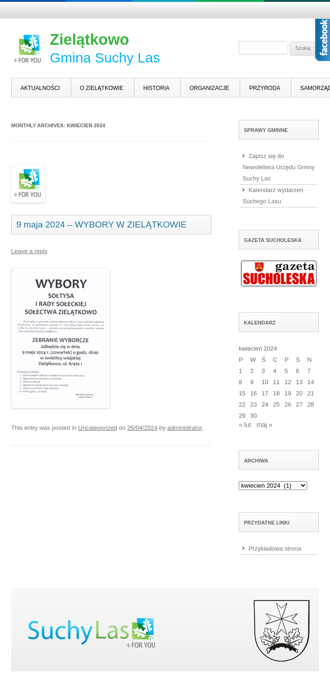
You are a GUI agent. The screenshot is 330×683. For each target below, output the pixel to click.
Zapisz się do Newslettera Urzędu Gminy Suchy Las (278, 167)
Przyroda (264, 88)
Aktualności (40, 88)
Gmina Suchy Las (105, 57)
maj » (264, 424)
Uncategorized (97, 427)
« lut (245, 424)
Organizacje (209, 88)
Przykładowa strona (275, 548)
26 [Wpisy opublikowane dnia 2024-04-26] (287, 404)
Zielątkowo (89, 39)
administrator (184, 427)
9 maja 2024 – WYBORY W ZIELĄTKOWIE (101, 224)
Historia (156, 88)
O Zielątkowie (101, 88)
